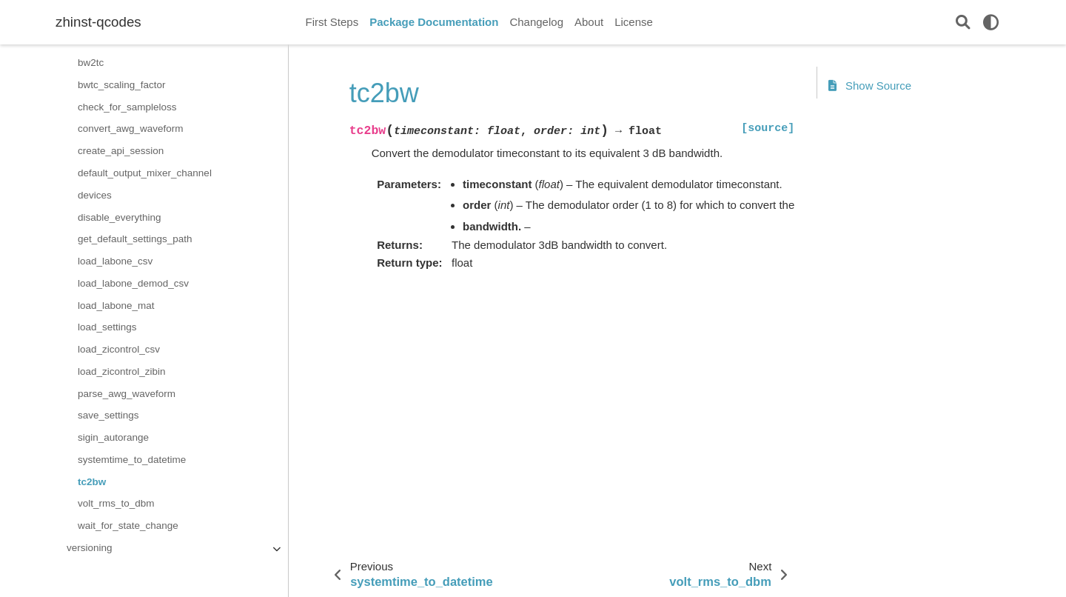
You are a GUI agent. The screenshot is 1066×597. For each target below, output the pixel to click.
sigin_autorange (113, 437)
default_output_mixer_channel (145, 173)
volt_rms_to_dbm (116, 503)
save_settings (108, 415)
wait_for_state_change (128, 525)
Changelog (536, 22)
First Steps (332, 22)
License (633, 22)
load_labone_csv (115, 261)
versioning (90, 547)
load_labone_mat (116, 305)
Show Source (869, 85)
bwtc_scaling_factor (122, 84)
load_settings (107, 327)
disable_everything (119, 217)
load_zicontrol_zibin (122, 371)
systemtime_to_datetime (132, 459)
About (588, 22)
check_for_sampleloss (127, 107)
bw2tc (91, 62)
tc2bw (92, 481)
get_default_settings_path (135, 238)
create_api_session (121, 150)
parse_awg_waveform (126, 393)
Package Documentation (433, 22)
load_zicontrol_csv (119, 349)
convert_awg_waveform (131, 128)
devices (95, 195)
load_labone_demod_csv (133, 283)
